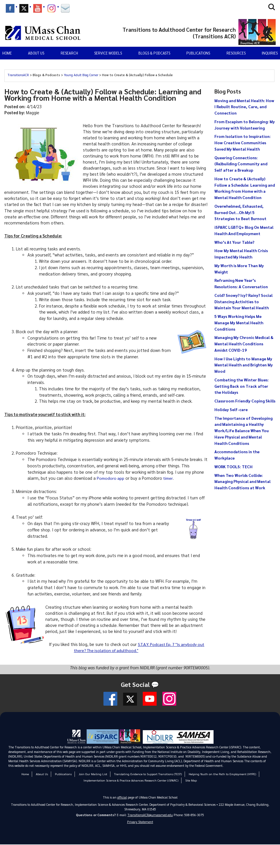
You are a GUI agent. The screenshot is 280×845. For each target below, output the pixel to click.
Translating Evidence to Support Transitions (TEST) (148, 774)
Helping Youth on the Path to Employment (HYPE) (218, 774)
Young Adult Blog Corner (81, 75)
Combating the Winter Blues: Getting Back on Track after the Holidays (241, 386)
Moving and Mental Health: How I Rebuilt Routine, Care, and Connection (244, 107)
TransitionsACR (19, 75)
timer (169, 478)
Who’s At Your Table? (234, 242)
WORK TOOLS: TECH (233, 466)
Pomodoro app (111, 478)
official (122, 797)
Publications (198, 52)
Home (7, 52)
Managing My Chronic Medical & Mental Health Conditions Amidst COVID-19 (243, 344)
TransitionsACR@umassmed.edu (150, 815)
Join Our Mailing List (95, 774)
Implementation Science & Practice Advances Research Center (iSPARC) (131, 780)
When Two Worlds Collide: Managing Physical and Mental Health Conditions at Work (242, 481)
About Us (47, 774)
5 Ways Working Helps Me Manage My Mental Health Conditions (238, 322)
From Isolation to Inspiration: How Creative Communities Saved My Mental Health (242, 142)
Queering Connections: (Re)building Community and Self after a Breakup (240, 164)
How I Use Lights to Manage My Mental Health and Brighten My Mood (243, 365)
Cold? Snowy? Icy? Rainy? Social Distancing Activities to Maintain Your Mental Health (243, 301)
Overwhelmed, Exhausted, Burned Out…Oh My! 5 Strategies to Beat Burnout (240, 212)
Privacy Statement (140, 822)
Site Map (187, 780)
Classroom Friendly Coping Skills (244, 400)
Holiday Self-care (231, 409)
